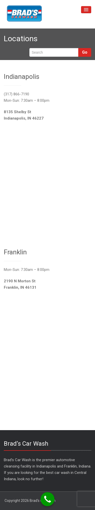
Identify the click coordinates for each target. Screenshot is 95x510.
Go (84, 52)
